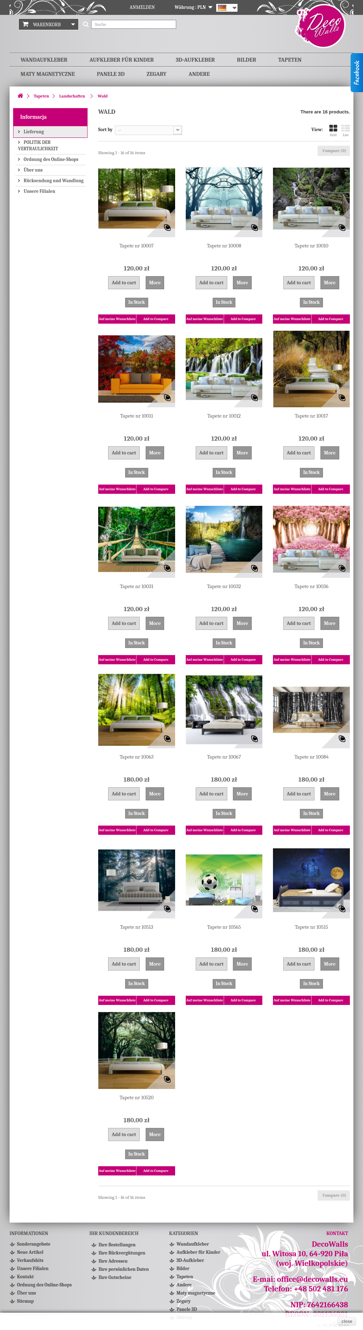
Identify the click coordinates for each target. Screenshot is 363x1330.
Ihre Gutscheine (115, 1280)
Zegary (157, 74)
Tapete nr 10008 (224, 245)
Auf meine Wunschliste (117, 319)
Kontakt (25, 1276)
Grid (333, 130)
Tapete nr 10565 (224, 927)
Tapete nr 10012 (224, 416)
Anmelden (142, 7)
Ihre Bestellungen (117, 1247)
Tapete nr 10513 (136, 927)
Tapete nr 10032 (224, 586)
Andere (199, 74)
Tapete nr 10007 (136, 245)
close (346, 1321)
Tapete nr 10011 (136, 416)
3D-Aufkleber (195, 60)
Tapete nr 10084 (311, 757)
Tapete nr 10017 (311, 416)
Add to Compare (155, 319)
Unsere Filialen (39, 191)
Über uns (33, 170)
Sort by (105, 129)
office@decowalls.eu (312, 1279)
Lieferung (33, 131)
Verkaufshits (30, 1260)
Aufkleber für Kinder (121, 60)
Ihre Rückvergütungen (122, 1255)
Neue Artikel (30, 1252)
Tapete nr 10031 (136, 586)
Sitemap (25, 1301)
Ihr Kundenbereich (114, 1233)
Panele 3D (110, 74)
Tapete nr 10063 (136, 757)
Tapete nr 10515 (311, 927)
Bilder (246, 60)
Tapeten (290, 60)
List (345, 130)
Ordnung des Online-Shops (50, 159)
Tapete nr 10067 (224, 757)
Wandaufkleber (44, 60)
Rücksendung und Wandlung (53, 180)
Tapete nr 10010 (311, 245)
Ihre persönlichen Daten (124, 1272)
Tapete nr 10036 (312, 586)
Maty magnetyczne (48, 74)
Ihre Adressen (113, 1264)
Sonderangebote (33, 1244)
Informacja (33, 117)
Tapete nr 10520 (136, 1097)
